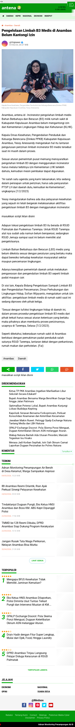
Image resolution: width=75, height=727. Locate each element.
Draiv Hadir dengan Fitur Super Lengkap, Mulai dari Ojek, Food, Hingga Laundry (30, 636)
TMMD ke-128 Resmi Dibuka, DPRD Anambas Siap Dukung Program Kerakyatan (28, 524)
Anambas (8, 358)
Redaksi (9, 715)
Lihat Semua (37, 561)
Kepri (18, 16)
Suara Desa (44, 691)
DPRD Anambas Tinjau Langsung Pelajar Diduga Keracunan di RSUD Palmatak (27, 656)
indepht (48, 16)
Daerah (9, 16)
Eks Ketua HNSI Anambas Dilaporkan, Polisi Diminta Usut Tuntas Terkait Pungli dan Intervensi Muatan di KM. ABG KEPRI (29, 601)
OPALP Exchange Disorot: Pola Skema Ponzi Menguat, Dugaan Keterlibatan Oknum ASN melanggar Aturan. (29, 620)
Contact (33, 715)
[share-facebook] (22, 369)
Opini (4, 691)
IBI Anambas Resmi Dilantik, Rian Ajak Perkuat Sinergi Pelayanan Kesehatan (24, 487)
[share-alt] (8, 369)
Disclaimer (30, 718)
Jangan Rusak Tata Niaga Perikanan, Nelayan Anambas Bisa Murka (24, 543)
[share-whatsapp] (52, 369)
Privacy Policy (43, 718)
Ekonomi (38, 16)
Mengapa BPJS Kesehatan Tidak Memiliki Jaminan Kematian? (26, 581)
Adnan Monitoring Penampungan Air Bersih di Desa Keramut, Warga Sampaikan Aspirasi (28, 469)
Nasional (27, 16)
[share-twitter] (37, 369)
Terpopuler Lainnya (37, 670)
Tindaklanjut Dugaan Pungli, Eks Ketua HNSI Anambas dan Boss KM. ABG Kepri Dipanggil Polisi (28, 508)
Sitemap (43, 715)
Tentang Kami (21, 715)
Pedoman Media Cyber (59, 715)
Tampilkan (67, 451)
